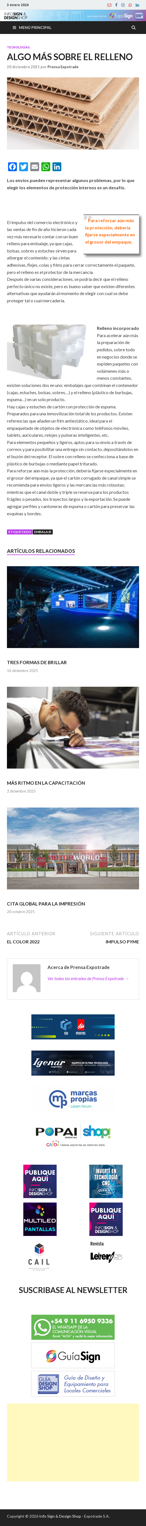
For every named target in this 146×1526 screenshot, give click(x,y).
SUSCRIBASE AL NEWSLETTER (73, 1290)
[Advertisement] (73, 1442)
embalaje (42, 532)
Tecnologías (18, 47)
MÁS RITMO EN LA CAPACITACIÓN (46, 783)
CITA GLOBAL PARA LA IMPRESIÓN (46, 904)
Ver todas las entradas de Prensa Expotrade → (88, 978)
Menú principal (35, 27)
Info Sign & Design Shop (60, 1516)
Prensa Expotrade (63, 67)
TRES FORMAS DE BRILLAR (37, 662)
